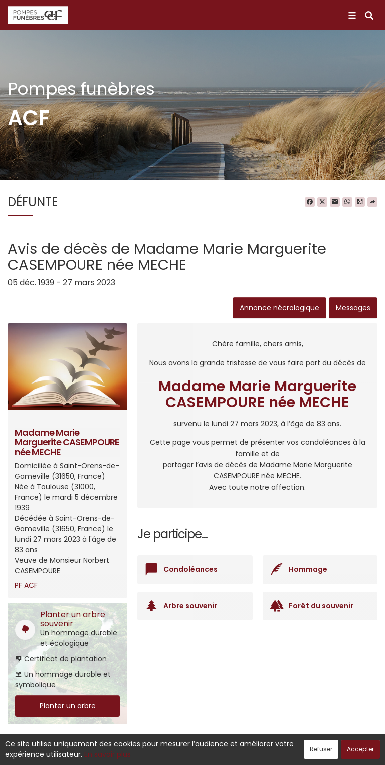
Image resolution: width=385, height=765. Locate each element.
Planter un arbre (68, 706)
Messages (353, 308)
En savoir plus (107, 754)
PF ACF (26, 585)
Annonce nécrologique (279, 308)
